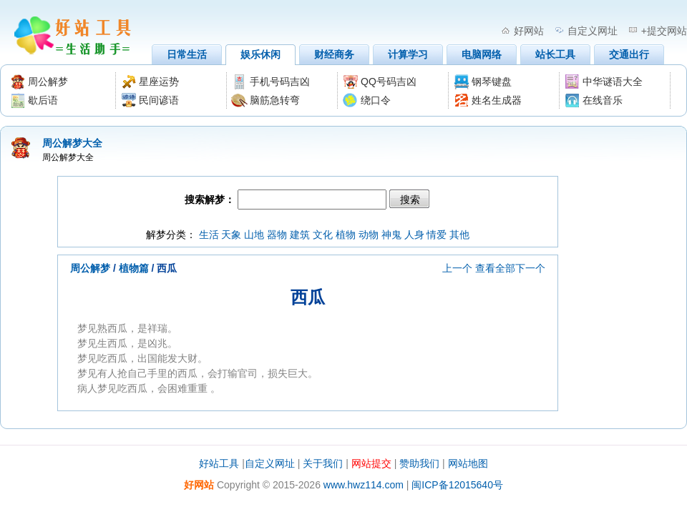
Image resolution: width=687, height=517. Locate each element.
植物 (346, 234)
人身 (414, 234)
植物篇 (134, 268)
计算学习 (408, 54)
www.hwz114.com (363, 485)
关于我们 (323, 463)
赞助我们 (419, 463)
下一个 (530, 268)
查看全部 (495, 268)
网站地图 (468, 463)
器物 (277, 234)
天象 (231, 234)
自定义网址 (592, 30)
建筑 (300, 234)
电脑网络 (482, 54)
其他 (459, 234)
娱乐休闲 (260, 54)
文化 (323, 234)
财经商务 (334, 54)
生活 (209, 234)
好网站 (529, 30)
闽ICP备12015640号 (457, 485)
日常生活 (187, 54)
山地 (254, 234)
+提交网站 (664, 30)
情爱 (437, 234)
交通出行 (629, 54)
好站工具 (219, 463)
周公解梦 (90, 268)
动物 (369, 234)
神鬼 (391, 234)
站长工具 (555, 54)
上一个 (457, 268)
